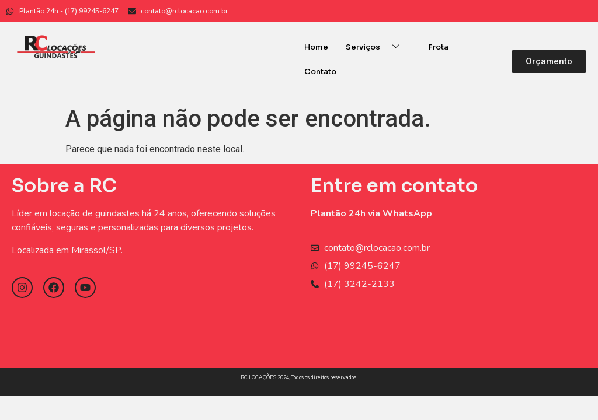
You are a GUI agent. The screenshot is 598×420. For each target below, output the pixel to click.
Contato (320, 71)
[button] (549, 61)
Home (316, 47)
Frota (438, 47)
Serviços (377, 47)
